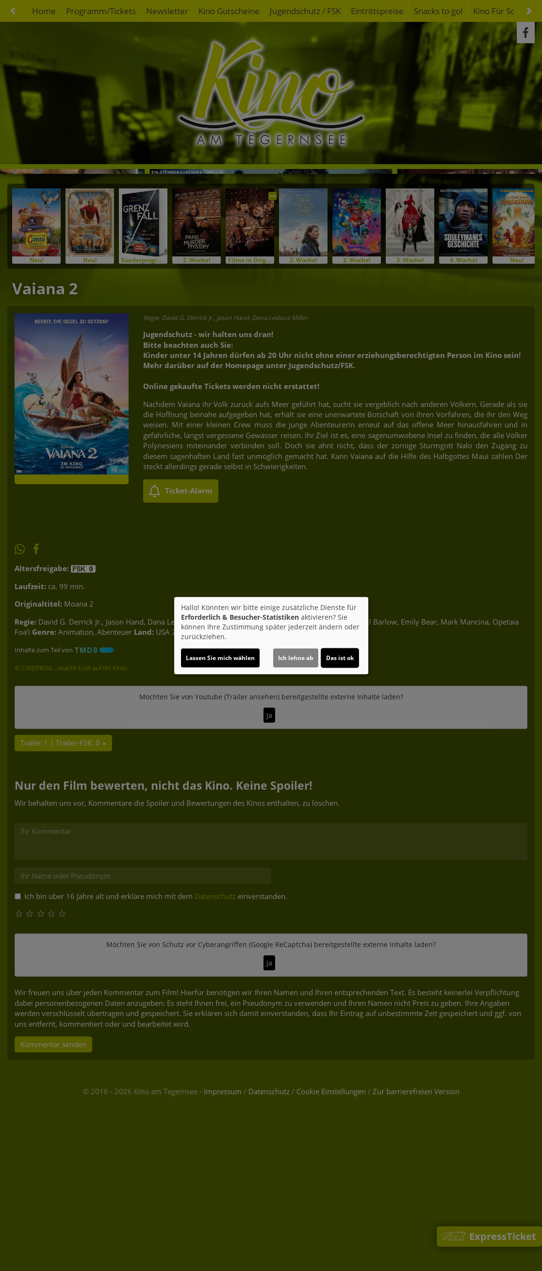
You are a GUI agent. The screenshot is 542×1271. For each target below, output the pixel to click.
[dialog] (271, 636)
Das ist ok (340, 658)
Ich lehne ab (295, 658)
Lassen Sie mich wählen (220, 658)
